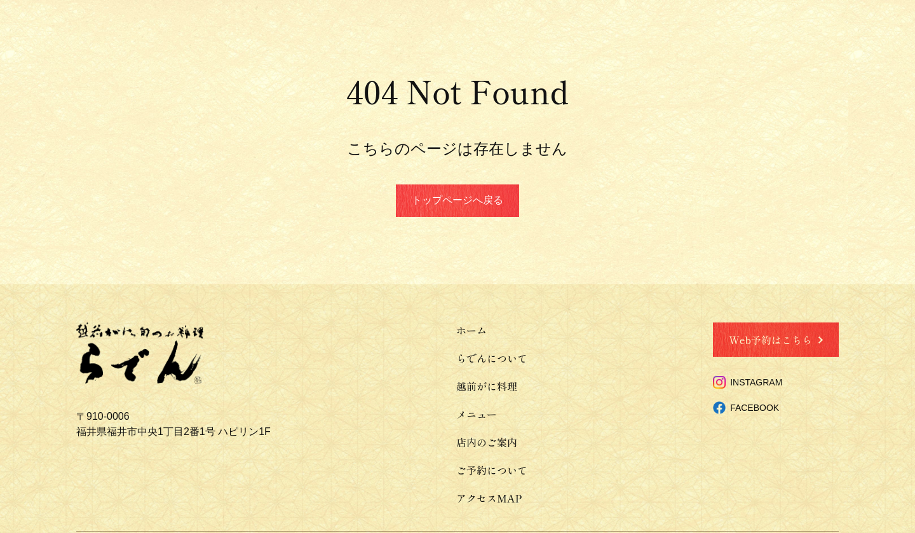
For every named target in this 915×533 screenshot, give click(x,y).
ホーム (471, 330)
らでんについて (491, 358)
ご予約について (491, 470)
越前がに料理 (486, 386)
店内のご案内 (486, 442)
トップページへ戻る (457, 200)
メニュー (476, 414)
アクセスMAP (489, 498)
